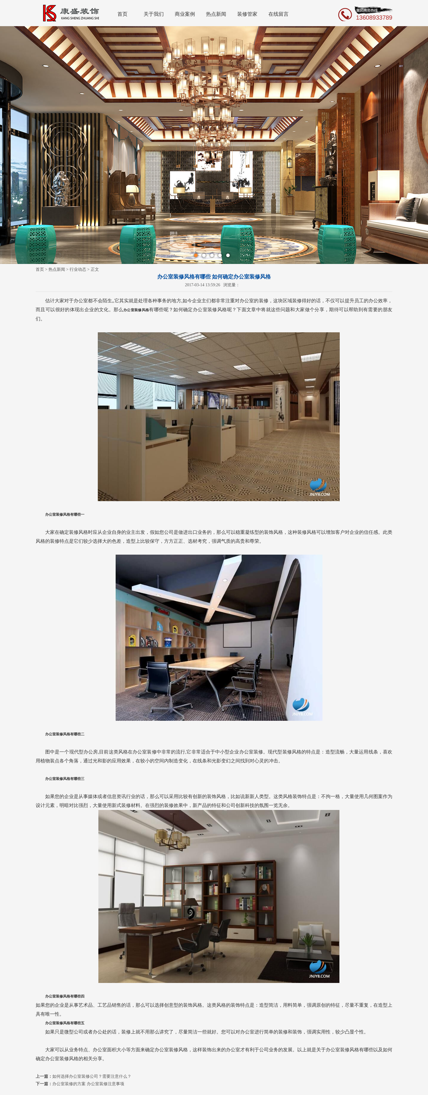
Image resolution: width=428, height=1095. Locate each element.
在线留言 (278, 14)
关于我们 (154, 14)
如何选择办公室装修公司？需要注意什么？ (91, 1076)
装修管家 (247, 14)
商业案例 (185, 14)
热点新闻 (216, 14)
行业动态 (78, 269)
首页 (122, 14)
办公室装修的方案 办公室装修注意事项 (88, 1084)
